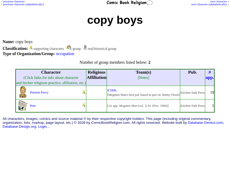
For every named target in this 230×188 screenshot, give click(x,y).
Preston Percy (39, 92)
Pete (33, 106)
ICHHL (112, 90)
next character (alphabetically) (209, 4)
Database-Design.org (19, 126)
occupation (65, 53)
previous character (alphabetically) (23, 4)
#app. (209, 75)
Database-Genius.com (205, 123)
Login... (44, 126)
